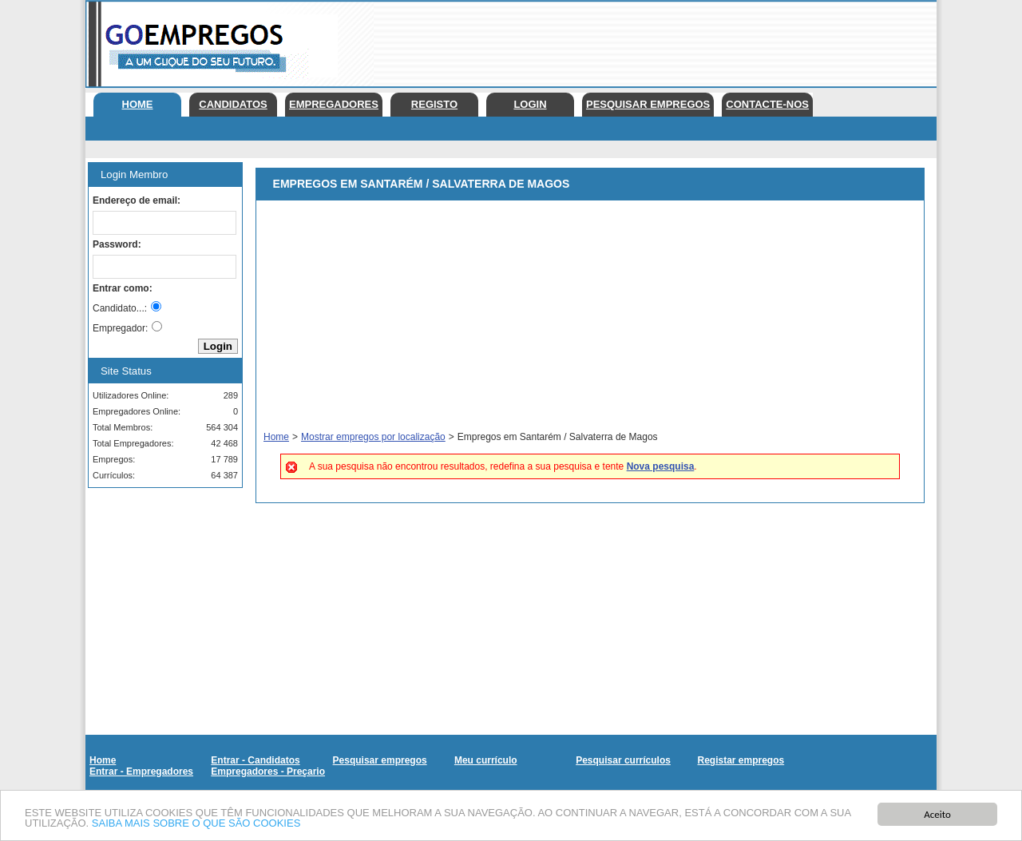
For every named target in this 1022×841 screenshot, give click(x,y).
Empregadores (333, 104)
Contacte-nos (767, 104)
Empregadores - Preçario (268, 771)
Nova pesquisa (661, 466)
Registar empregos (740, 760)
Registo (434, 104)
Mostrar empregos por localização (373, 436)
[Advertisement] (646, 40)
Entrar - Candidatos (255, 760)
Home (137, 104)
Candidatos (233, 104)
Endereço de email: (136, 200)
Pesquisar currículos (623, 760)
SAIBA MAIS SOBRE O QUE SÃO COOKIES (196, 825)
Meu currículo (485, 760)
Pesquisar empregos (648, 104)
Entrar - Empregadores (141, 771)
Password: (117, 244)
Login (529, 104)
